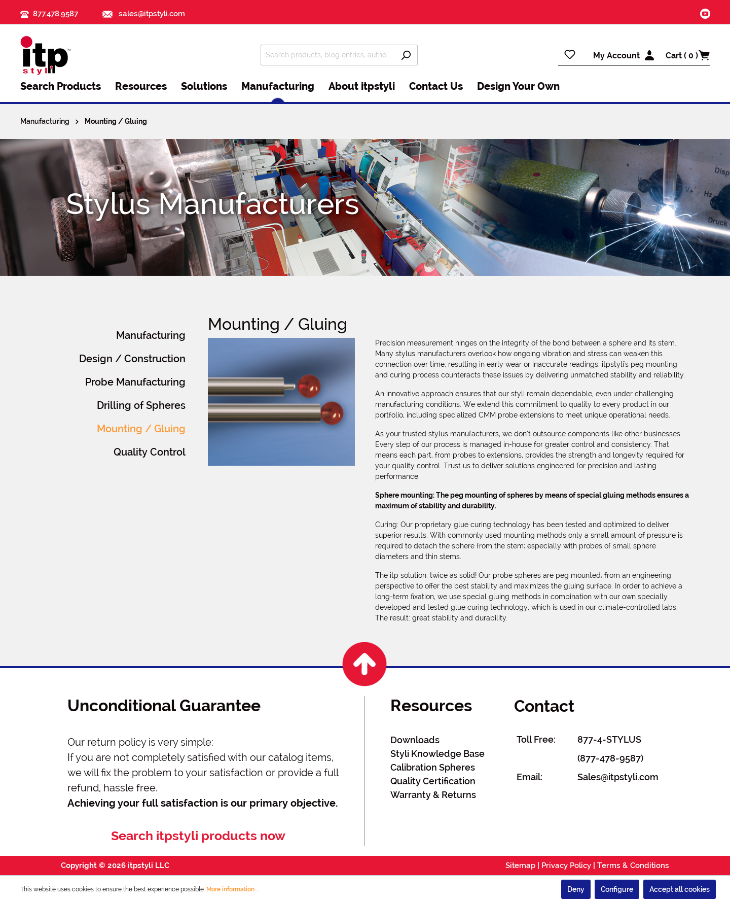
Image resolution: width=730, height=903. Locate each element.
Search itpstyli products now (198, 835)
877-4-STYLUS (609, 739)
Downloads (415, 740)
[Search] (406, 55)
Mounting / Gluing (141, 429)
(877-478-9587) (610, 758)
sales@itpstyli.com (143, 13)
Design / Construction (132, 359)
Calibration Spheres (432, 767)
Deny (576, 889)
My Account (616, 55)
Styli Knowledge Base (437, 753)
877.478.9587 (55, 13)
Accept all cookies (679, 889)
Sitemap (520, 865)
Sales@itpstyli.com (618, 777)
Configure (617, 889)
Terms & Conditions (633, 865)
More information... (232, 889)
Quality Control (150, 452)
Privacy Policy (566, 865)
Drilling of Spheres (141, 405)
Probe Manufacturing (135, 382)
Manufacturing (151, 335)
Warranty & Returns (433, 794)
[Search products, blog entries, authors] (327, 55)
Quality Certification (433, 781)
